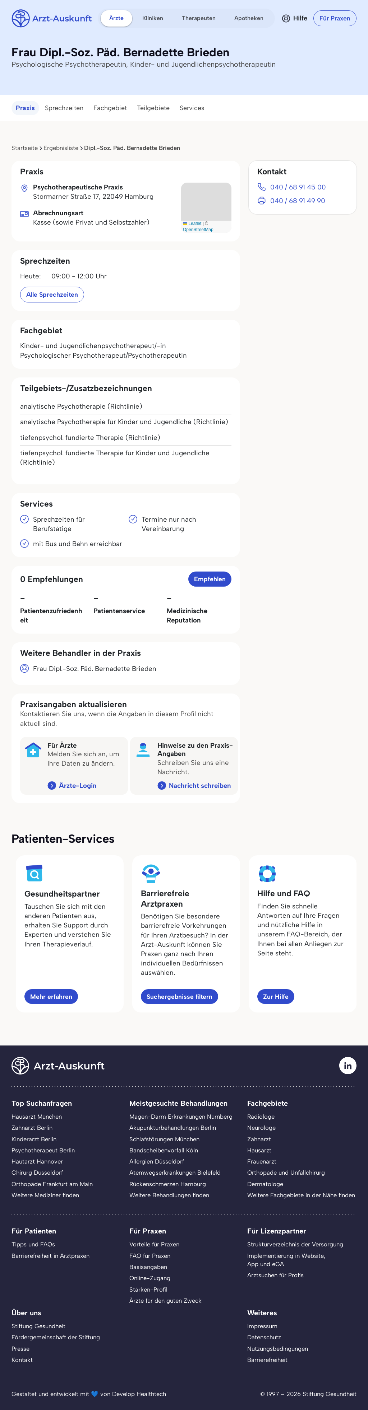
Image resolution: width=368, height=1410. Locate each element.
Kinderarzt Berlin (34, 1139)
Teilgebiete (153, 108)
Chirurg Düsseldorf (37, 1172)
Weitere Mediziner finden (45, 1195)
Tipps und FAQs (33, 1244)
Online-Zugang (149, 1278)
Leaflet (192, 223)
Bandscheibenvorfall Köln (163, 1150)
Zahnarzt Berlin (32, 1127)
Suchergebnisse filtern (179, 996)
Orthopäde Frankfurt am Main (52, 1184)
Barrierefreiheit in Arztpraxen (50, 1255)
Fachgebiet (110, 108)
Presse (20, 1348)
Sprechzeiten (64, 108)
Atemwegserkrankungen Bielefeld (175, 1172)
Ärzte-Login (78, 785)
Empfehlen (210, 579)
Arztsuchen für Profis (275, 1275)
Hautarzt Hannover (37, 1161)
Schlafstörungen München (164, 1139)
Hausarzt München (37, 1116)
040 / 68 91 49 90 (297, 201)
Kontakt (22, 1359)
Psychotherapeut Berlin (43, 1150)
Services (192, 108)
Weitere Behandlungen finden (169, 1195)
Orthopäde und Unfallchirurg (286, 1172)
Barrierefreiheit (267, 1359)
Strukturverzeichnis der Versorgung (295, 1244)
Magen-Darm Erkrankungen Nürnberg (181, 1116)
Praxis (25, 108)
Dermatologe (265, 1184)
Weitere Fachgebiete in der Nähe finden (301, 1195)
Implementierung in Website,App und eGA (286, 1260)
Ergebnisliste (60, 147)
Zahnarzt (259, 1139)
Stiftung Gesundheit (38, 1326)
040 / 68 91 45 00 (298, 187)
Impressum (262, 1326)
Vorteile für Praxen (154, 1244)
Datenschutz (264, 1337)
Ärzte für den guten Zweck (165, 1300)
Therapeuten (199, 18)
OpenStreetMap (198, 229)
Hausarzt (259, 1150)
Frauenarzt (261, 1161)
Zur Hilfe (276, 996)
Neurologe (261, 1127)
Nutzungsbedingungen (277, 1348)
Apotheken (248, 18)
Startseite (25, 147)
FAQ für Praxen (149, 1255)
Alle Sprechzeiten (52, 294)
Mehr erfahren (51, 996)
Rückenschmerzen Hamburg (167, 1184)
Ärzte (116, 18)
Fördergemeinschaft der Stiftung (56, 1337)
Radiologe (261, 1116)
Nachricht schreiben (200, 785)
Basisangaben (148, 1266)
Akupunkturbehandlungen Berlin (172, 1127)
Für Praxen (334, 18)
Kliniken (152, 18)
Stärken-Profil (148, 1289)
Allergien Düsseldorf (156, 1161)
